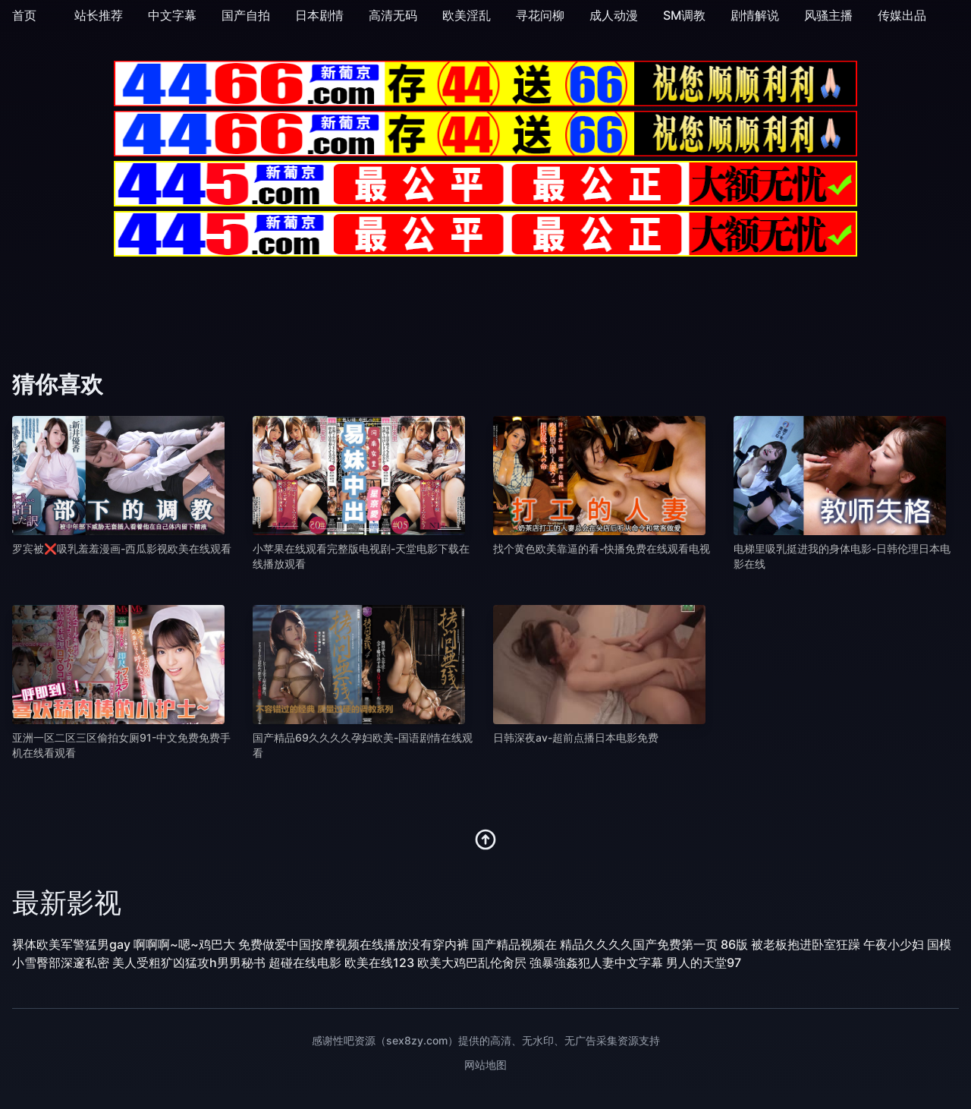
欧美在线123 (379, 962)
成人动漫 (613, 15)
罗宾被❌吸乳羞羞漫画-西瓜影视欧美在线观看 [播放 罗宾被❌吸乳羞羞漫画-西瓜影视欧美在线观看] (121, 548)
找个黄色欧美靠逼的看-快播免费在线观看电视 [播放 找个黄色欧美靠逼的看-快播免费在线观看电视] (601, 548)
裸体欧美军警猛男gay (71, 944)
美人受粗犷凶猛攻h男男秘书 (189, 962)
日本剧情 (319, 15)
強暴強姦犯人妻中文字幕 (596, 962)
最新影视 (66, 902)
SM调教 (684, 15)
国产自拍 (246, 15)
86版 (734, 944)
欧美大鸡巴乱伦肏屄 (471, 962)
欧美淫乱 (466, 15)
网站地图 (485, 1064)
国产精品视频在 (514, 944)
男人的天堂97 (703, 962)
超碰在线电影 (305, 962)
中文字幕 (172, 15)
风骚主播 (828, 15)
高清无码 (393, 15)
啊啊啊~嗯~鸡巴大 (184, 944)
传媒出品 (902, 15)
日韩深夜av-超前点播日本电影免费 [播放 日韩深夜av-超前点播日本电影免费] (575, 737)
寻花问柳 (540, 15)
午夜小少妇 (893, 944)
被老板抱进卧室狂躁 (805, 944)
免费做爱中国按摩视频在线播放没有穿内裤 (353, 944)
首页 (24, 15)
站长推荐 (98, 15)
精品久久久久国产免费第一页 (639, 944)
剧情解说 (755, 15)
